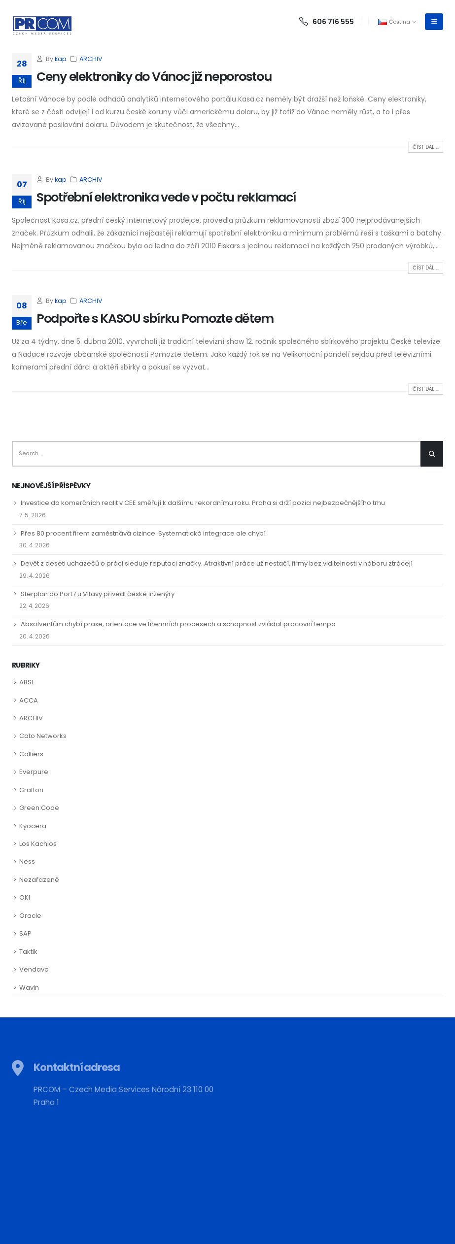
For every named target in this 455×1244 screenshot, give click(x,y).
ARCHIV (91, 59)
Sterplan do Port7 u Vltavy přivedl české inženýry (98, 594)
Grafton (31, 790)
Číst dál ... (426, 147)
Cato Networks (43, 735)
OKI (24, 897)
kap (61, 59)
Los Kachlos (38, 843)
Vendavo (34, 969)
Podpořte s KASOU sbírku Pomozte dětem (154, 318)
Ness (27, 861)
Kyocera (32, 826)
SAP (25, 933)
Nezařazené (39, 879)
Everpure (33, 771)
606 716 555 (326, 22)
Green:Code (39, 807)
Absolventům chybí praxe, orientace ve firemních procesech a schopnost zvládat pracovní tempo (178, 624)
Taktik (28, 951)
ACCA (28, 700)
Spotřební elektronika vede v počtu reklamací (166, 197)
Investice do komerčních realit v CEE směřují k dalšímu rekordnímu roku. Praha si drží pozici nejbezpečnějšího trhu (203, 502)
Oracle (30, 915)
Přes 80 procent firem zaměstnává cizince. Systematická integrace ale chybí (143, 533)
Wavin (29, 987)
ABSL (26, 682)
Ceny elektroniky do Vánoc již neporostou (154, 76)
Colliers (31, 754)
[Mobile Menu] (434, 21)
